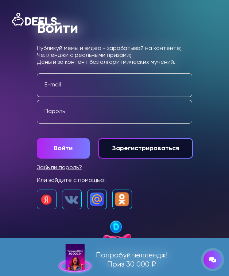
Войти (63, 148)
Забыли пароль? (59, 168)
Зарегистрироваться (145, 148)
